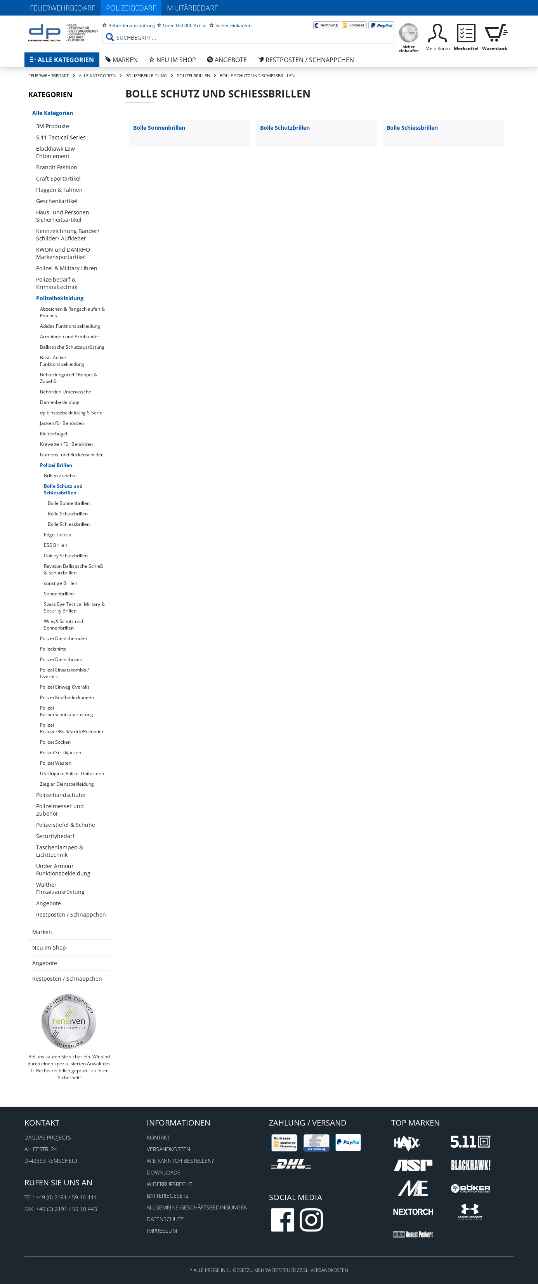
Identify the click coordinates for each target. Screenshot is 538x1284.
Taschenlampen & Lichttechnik (59, 851)
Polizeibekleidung (59, 298)
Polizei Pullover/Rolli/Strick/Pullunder (72, 728)
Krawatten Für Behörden (66, 444)
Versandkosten (168, 1149)
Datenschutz (165, 1219)
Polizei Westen (55, 763)
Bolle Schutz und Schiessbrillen (63, 489)
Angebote (48, 903)
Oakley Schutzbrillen (66, 555)
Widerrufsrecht (169, 1184)
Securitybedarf (55, 836)
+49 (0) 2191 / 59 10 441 (66, 1197)
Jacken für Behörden (62, 423)
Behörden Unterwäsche (65, 391)
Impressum (162, 1230)
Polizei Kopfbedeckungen (67, 697)
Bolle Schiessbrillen (69, 524)
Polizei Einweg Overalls (65, 687)
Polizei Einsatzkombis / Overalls (64, 673)
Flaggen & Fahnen (59, 189)
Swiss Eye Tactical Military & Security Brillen (74, 607)
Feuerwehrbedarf (62, 7)
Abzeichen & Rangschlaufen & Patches (72, 312)
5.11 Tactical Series (61, 137)
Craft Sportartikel (58, 178)
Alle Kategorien (52, 113)
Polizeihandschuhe (60, 795)
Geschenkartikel (57, 201)
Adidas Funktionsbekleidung (70, 326)
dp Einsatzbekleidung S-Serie (71, 412)
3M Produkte (52, 126)
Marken (42, 932)
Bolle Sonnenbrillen (69, 503)
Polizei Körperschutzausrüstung (66, 711)
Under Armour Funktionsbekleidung (63, 869)
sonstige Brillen (60, 583)
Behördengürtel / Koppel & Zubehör (68, 378)
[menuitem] (248, 31)
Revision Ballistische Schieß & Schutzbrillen (73, 569)
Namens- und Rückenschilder (71, 454)
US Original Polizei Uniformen (72, 773)
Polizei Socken (55, 742)
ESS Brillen (55, 545)
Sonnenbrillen (59, 593)
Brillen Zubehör (60, 475)
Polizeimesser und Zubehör (60, 809)
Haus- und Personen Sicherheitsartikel (62, 216)
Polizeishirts (53, 648)
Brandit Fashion (56, 167)
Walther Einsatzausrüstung (60, 888)
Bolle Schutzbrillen (68, 513)
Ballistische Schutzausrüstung (72, 347)
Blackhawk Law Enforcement (55, 152)
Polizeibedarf (131, 7)
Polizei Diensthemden (63, 638)
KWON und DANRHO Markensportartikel (63, 253)
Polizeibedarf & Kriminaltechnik (56, 283)
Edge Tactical (58, 534)
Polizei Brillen (56, 465)
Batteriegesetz (168, 1195)
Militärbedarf (192, 7)
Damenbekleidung (60, 402)
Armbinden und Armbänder (69, 336)
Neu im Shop (49, 947)
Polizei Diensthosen (61, 659)
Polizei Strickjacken (60, 752)
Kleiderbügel (53, 433)
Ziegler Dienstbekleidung (67, 784)
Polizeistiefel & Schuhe (65, 824)
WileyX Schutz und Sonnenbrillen (63, 624)
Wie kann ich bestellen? (180, 1160)
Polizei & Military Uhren (66, 268)
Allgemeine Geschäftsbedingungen (197, 1207)
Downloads (163, 1172)
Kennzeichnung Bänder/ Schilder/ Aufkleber (67, 234)
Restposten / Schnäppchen (71, 914)
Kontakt (158, 1137)
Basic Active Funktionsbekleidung (62, 360)
